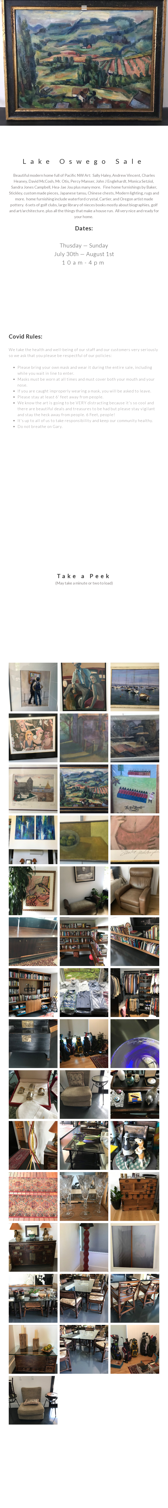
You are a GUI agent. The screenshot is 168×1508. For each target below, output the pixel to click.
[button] (84, 8)
